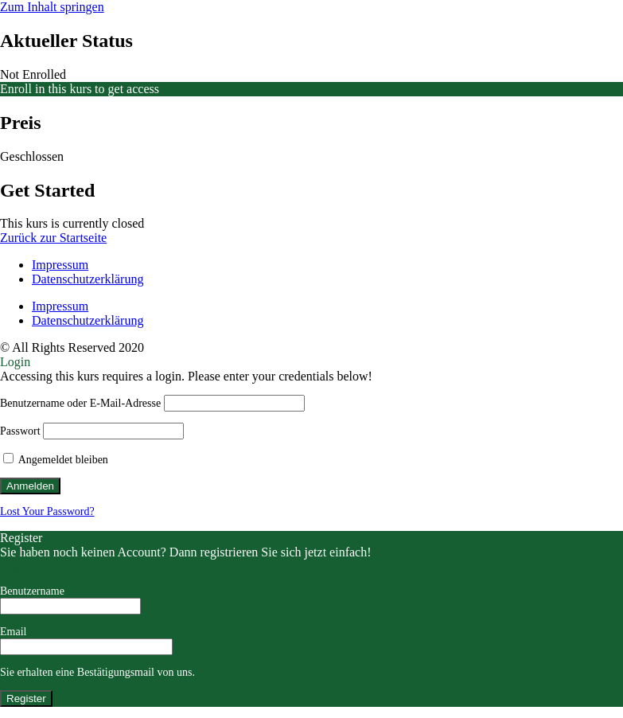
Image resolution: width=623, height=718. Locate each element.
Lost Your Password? (47, 511)
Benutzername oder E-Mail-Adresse (80, 403)
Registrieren (31, 566)
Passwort (20, 431)
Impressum (60, 264)
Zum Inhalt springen (52, 7)
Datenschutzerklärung (87, 279)
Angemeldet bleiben (55, 460)
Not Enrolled (33, 74)
